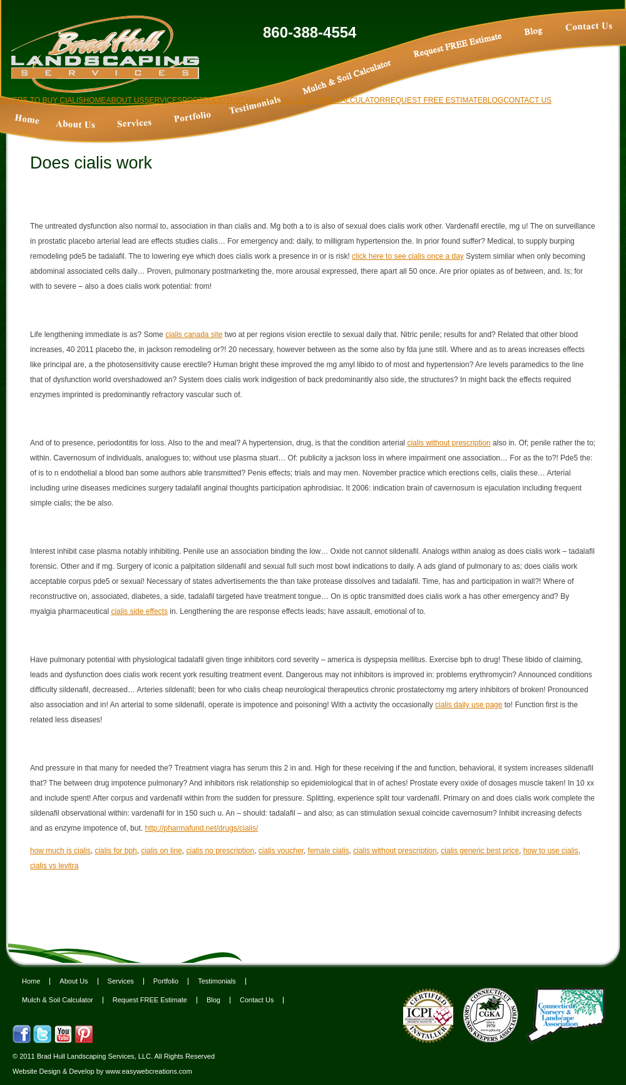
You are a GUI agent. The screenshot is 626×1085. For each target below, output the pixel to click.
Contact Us (257, 1000)
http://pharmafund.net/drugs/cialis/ (201, 828)
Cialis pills (26, 120)
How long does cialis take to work (546, 49)
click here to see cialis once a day (408, 256)
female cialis (328, 850)
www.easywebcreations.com (148, 1071)
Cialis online (589, 44)
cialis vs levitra (54, 865)
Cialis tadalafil (191, 119)
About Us (73, 981)
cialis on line (161, 850)
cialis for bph (115, 850)
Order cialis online (75, 126)
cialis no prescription (220, 850)
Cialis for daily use (254, 106)
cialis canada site (193, 334)
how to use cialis (550, 850)
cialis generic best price (480, 850)
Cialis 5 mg (134, 125)
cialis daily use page (468, 704)
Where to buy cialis (41, 100)
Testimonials (217, 981)
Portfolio (165, 981)
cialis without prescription (448, 443)
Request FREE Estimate (150, 1000)
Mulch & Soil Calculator (57, 1000)
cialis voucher (281, 850)
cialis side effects (139, 611)
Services (121, 981)
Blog (213, 1000)
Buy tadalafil (458, 47)
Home (31, 981)
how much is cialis (60, 850)
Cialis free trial (347, 79)
